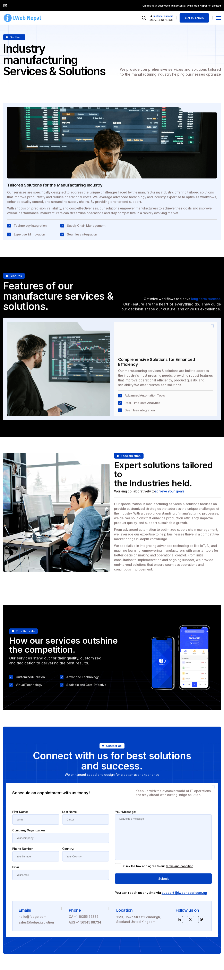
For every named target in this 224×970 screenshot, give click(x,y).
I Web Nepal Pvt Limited (206, 5)
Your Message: (125, 815)
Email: (16, 871)
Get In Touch (194, 18)
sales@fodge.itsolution (36, 926)
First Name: (20, 815)
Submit (163, 882)
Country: (68, 852)
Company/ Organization (28, 834)
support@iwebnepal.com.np (184, 896)
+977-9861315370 (161, 20)
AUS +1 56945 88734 (85, 926)
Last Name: (70, 815)
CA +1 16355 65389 (83, 920)
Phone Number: (23, 852)
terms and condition (179, 870)
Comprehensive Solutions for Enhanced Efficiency (156, 366)
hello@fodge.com (32, 920)
